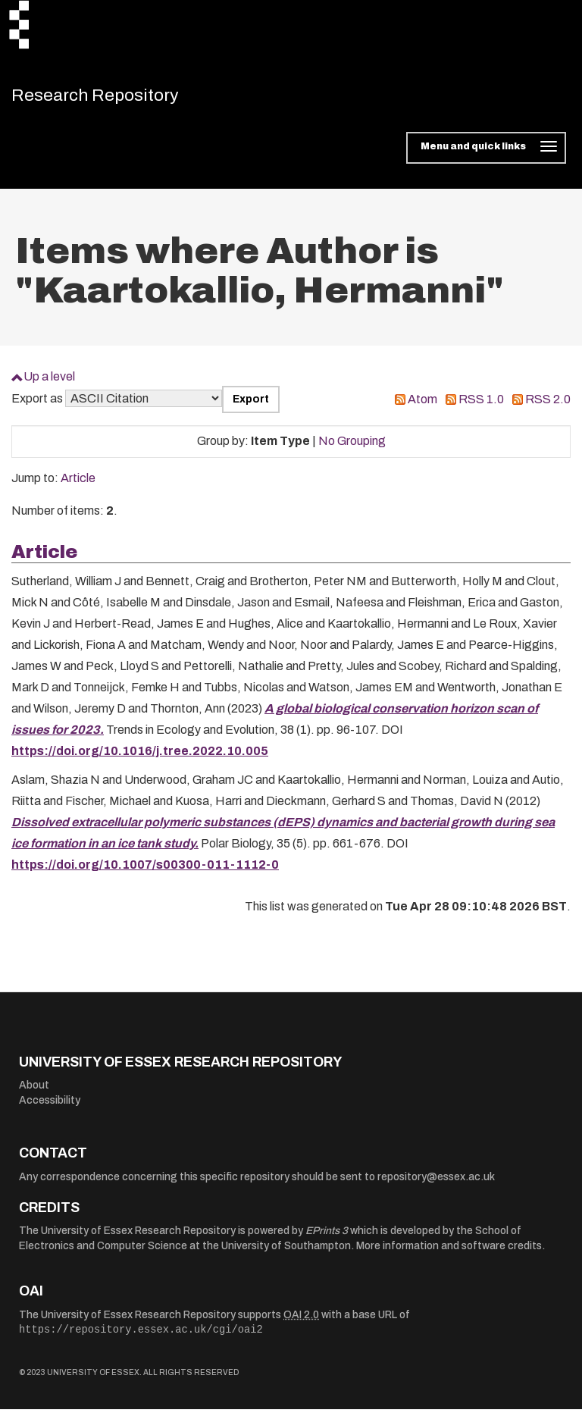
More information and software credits (449, 1252)
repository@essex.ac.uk (436, 1183)
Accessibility (49, 1107)
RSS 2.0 (548, 405)
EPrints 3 (326, 1237)
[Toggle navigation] (486, 155)
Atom (422, 405)
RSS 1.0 (481, 405)
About (34, 1092)
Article (78, 484)
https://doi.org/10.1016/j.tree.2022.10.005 (139, 757)
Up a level (49, 383)
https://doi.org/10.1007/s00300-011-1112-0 (145, 871)
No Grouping (352, 447)
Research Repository (117, 98)
